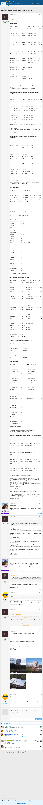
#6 (41, 592)
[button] (13, 3)
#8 (41, 631)
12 (21, 747)
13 (5, 748)
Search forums (8, 5)
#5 (41, 573)
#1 (41, 14)
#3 (41, 516)
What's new (9, 3)
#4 (41, 559)
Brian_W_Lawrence (5, 11)
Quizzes (12, 731)
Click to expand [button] (26, 617)
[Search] (41, 3)
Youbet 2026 (8, 726)
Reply (41, 500)
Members (17, 3)
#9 (41, 694)
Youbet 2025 (8, 746)
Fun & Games (18, 727)
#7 (41, 609)
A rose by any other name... (11, 730)
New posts (3, 5)
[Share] (39, 14)
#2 (41, 503)
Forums (3, 3)
